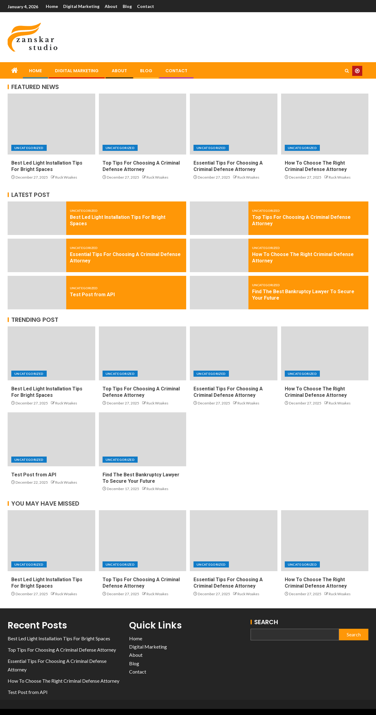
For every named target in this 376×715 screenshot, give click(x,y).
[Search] (347, 71)
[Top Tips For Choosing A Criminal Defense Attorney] (142, 124)
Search (266, 622)
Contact (146, 6)
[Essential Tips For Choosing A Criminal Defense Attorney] (233, 124)
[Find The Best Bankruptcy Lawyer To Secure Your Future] (219, 292)
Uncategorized (29, 148)
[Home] (14, 70)
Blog (128, 6)
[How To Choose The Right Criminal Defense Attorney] (325, 124)
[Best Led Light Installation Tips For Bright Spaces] (51, 124)
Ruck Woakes (66, 177)
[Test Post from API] (37, 292)
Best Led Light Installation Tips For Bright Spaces (59, 638)
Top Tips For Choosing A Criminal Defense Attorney (62, 650)
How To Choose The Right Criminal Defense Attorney (63, 681)
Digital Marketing (81, 6)
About (111, 6)
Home (52, 6)
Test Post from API (92, 294)
